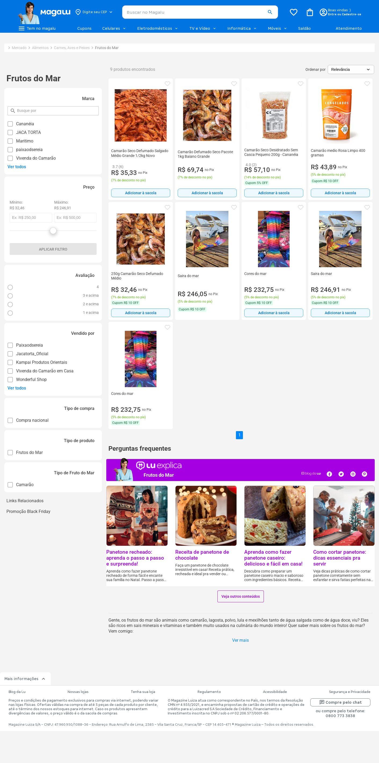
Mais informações (25, 679)
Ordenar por (315, 69)
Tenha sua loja (143, 692)
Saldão (304, 28)
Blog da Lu (17, 692)
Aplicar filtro (53, 249)
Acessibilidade (275, 692)
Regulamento (209, 692)
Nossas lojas (78, 692)
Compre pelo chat (340, 702)
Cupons (84, 28)
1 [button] (239, 435)
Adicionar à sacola (140, 193)
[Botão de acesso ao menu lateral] (37, 28)
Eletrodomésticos (157, 28)
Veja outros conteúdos (240, 596)
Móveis (277, 28)
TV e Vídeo (203, 28)
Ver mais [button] (240, 640)
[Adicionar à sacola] (140, 193)
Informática (242, 28)
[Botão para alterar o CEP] (94, 12)
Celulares (114, 28)
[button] (270, 12)
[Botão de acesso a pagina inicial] (44, 12)
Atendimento (349, 28)
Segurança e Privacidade (349, 692)
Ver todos (17, 166)
